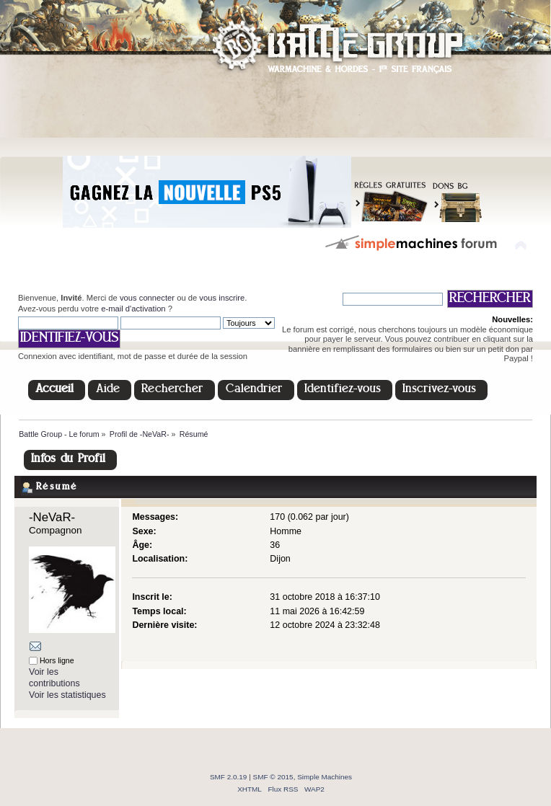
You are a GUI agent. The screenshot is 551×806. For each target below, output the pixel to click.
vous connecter (147, 297)
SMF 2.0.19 (228, 777)
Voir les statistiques (67, 695)
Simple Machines (324, 777)
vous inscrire (221, 297)
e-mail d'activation (133, 308)
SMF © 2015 (273, 777)
